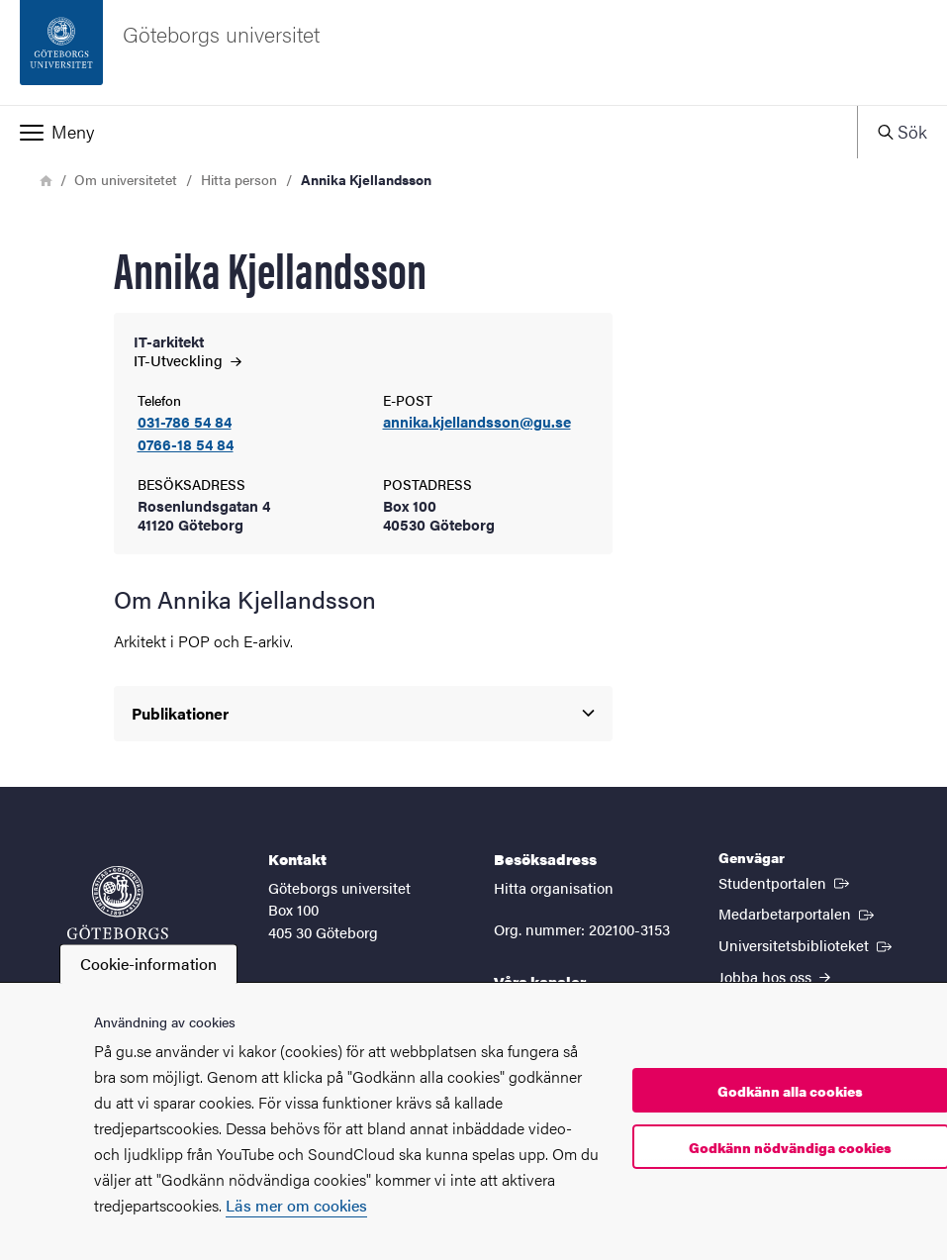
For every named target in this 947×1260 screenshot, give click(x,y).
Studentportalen (785, 882)
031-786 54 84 (185, 422)
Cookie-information (148, 963)
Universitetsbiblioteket (807, 944)
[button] (428, 131)
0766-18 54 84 (186, 445)
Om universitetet (125, 179)
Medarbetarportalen (798, 912)
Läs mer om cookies (296, 1205)
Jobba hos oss (774, 976)
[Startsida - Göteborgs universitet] (473, 52)
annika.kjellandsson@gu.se (477, 422)
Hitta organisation (554, 887)
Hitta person (239, 179)
